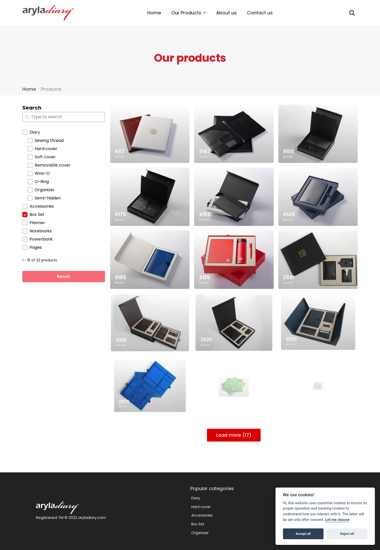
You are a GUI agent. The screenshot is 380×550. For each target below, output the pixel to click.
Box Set (120, 157)
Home (29, 89)
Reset (63, 276)
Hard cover (201, 506)
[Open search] (352, 12)
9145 (293, 212)
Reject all (347, 534)
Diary (195, 498)
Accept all (303, 534)
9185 (134, 269)
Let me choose (337, 520)
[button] (188, 13)
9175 (121, 214)
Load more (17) (233, 435)
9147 (204, 151)
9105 (288, 151)
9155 (206, 213)
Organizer (200, 532)
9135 (224, 265)
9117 (119, 151)
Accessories (202, 515)
